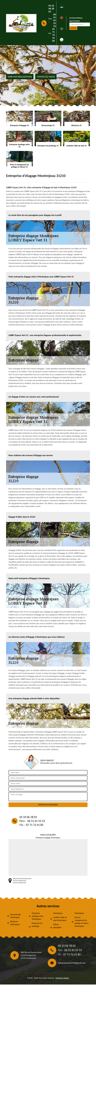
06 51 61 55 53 (54, 20)
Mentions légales (62, 978)
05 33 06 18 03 (51, 8)
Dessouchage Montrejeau (15, 915)
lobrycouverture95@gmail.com (72, 963)
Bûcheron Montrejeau (15, 923)
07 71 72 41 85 (53, 35)
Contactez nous (46, 76)
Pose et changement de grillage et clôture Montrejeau (82, 921)
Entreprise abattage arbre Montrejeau (37, 916)
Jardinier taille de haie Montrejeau (60, 918)
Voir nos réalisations (20, 76)
